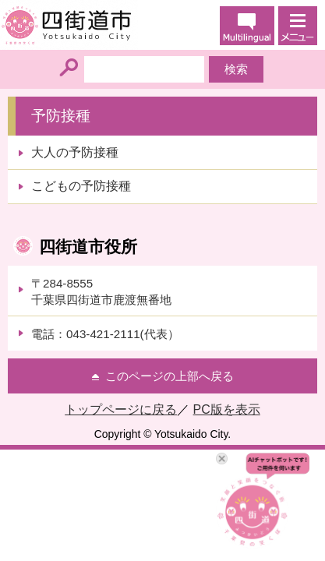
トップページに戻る (121, 409)
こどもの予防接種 (81, 185)
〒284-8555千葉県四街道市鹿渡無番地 (101, 291)
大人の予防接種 (74, 152)
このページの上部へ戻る (169, 376)
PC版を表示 (226, 409)
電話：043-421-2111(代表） (105, 333)
